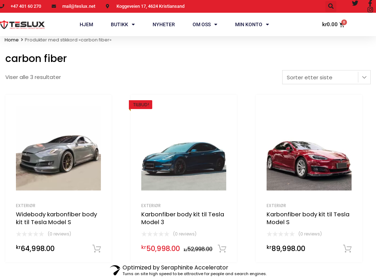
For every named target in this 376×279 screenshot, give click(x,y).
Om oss (205, 24)
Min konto (252, 24)
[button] (330, 6)
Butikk (123, 24)
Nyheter (164, 24)
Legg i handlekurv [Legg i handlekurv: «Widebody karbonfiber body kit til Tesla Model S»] (96, 249)
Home (12, 40)
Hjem (86, 24)
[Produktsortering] (326, 77)
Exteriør (25, 206)
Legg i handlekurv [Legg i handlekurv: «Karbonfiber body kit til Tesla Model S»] (347, 249)
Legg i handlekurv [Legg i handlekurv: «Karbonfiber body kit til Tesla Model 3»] (222, 249)
